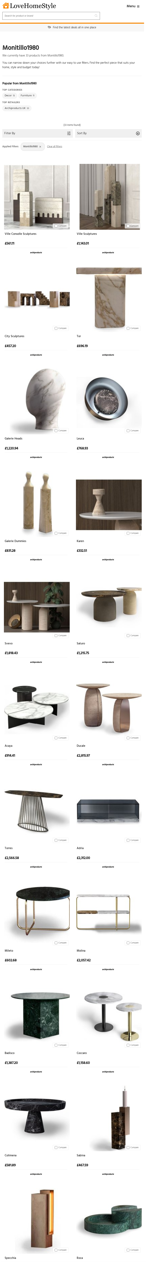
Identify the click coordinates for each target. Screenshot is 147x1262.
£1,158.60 (83, 1063)
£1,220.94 (11, 449)
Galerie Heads (13, 439)
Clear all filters (54, 147)
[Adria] (108, 810)
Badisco (9, 1053)
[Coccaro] (108, 1015)
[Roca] (108, 1220)
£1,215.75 (83, 653)
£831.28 (10, 551)
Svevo (8, 644)
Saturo (81, 644)
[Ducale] (108, 708)
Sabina (81, 1156)
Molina (81, 951)
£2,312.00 (83, 858)
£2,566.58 (12, 858)
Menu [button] (133, 6)
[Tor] (108, 298)
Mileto (9, 951)
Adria (80, 848)
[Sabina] (108, 1117)
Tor (79, 336)
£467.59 (82, 1165)
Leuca (80, 439)
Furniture (27, 96)
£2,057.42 (84, 961)
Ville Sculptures (87, 234)
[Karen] (108, 503)
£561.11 (9, 244)
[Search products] (51, 16)
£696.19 (82, 346)
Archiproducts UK (17, 108)
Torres (8, 848)
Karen (80, 541)
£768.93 (82, 449)
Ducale (81, 746)
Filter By (37, 133)
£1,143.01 (83, 244)
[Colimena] (36, 1117)
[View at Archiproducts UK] (36, 252)
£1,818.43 (11, 653)
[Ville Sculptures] (108, 196)
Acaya (8, 746)
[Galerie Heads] (36, 400)
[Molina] (108, 913)
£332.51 (82, 551)
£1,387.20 (11, 1063)
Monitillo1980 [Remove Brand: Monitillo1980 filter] (32, 147)
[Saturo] (108, 605)
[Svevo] (36, 605)
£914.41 (10, 756)
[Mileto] (36, 913)
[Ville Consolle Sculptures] (36, 196)
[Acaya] (36, 708)
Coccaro (82, 1053)
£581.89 (10, 1165)
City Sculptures (14, 336)
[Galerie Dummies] (36, 503)
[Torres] (36, 810)
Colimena (10, 1156)
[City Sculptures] (36, 298)
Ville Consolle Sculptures (20, 234)
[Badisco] (36, 1015)
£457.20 (10, 346)
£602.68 (11, 961)
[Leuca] (108, 400)
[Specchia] (36, 1220)
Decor (10, 96)
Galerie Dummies (15, 541)
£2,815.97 (83, 756)
